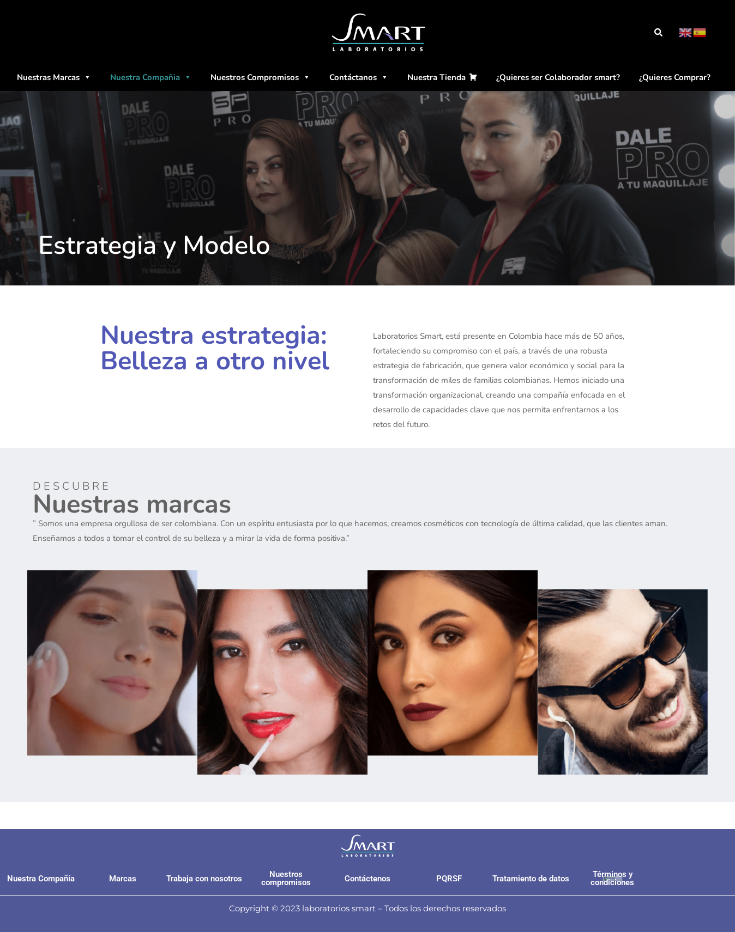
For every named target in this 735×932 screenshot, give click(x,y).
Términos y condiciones (612, 878)
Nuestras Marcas (54, 77)
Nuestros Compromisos (260, 77)
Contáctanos (358, 77)
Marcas (122, 879)
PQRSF (449, 879)
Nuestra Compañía (41, 879)
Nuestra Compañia (150, 77)
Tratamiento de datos (530, 879)
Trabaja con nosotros (204, 879)
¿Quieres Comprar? (674, 77)
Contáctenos (367, 879)
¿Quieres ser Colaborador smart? (558, 77)
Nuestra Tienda (436, 77)
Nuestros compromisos (286, 878)
